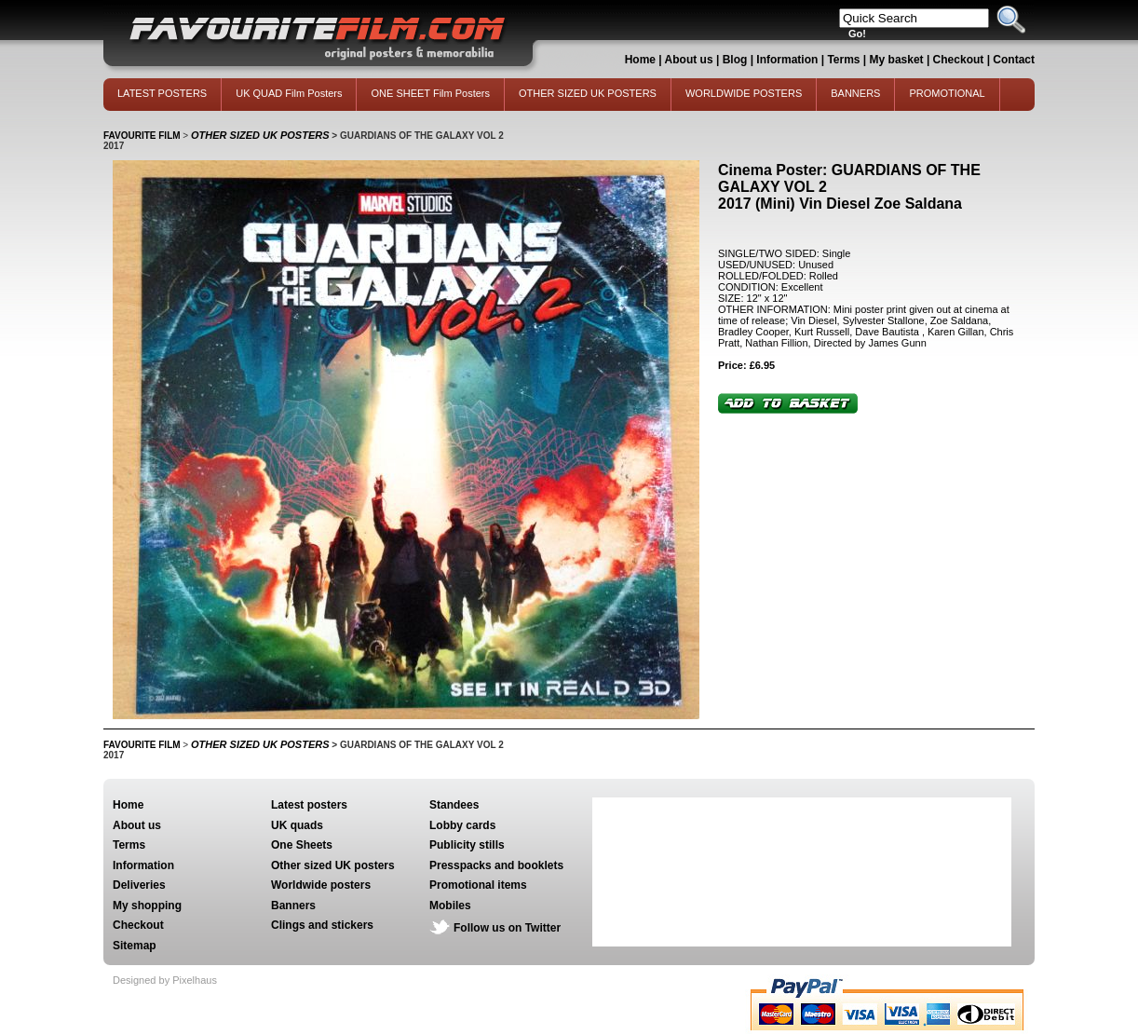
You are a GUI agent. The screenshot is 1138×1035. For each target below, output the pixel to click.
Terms (843, 59)
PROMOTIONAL (946, 93)
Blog (735, 59)
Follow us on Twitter (507, 927)
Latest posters (309, 804)
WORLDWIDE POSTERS (743, 93)
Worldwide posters (321, 885)
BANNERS (855, 93)
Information (787, 59)
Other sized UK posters (333, 865)
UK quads (297, 825)
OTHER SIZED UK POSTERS (588, 93)
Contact (1014, 59)
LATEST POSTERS (162, 93)
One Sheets (301, 844)
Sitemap (134, 945)
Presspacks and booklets (496, 865)
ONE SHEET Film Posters (430, 93)
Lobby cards (462, 825)
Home (640, 59)
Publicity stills (467, 844)
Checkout (960, 59)
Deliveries (139, 885)
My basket (897, 59)
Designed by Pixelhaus (165, 980)
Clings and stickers (322, 925)
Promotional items (478, 885)
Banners (293, 905)
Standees (454, 804)
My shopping (147, 905)
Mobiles (450, 905)
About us (689, 59)
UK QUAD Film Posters (289, 93)
